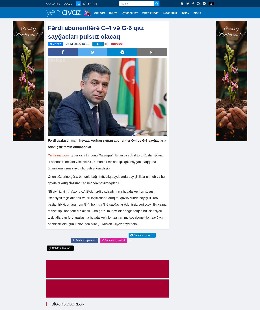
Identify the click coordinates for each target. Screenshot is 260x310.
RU (84, 3)
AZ (78, 3)
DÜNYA (113, 13)
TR (95, 3)
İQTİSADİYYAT (130, 13)
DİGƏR (197, 13)
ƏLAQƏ (68, 3)
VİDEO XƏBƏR (150, 13)
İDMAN (185, 13)
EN (89, 3)
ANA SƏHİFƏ (53, 3)
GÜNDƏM (99, 13)
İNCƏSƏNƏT (170, 13)
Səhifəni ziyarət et (84, 240)
